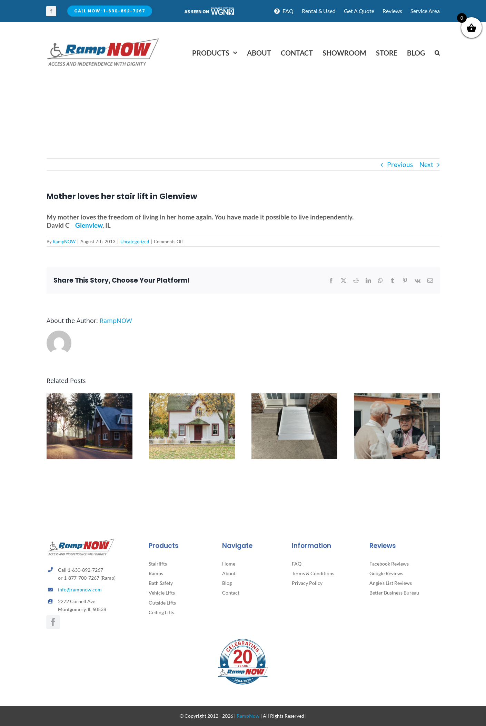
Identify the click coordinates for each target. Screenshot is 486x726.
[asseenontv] (209, 10)
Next (426, 164)
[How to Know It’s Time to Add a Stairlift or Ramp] (294, 397)
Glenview (88, 225)
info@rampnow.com (80, 589)
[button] (437, 53)
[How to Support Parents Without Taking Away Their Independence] (89, 397)
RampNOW (64, 241)
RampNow (248, 716)
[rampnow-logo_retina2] (103, 39)
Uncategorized (134, 241)
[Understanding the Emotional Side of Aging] (397, 397)
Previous (400, 164)
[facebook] (51, 11)
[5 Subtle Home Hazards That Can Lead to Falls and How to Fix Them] (192, 397)
